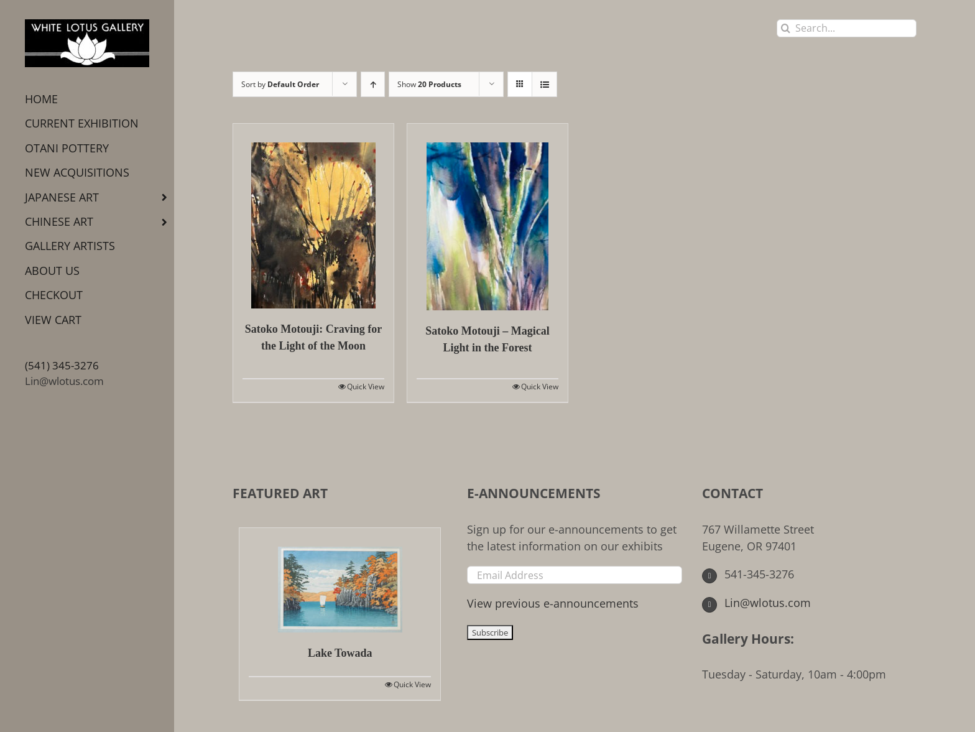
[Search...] (847, 28)
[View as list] (544, 84)
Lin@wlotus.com (64, 381)
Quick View (365, 386)
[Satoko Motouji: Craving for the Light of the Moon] (313, 216)
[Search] (786, 28)
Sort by (280, 84)
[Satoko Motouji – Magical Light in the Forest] (487, 217)
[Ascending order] (373, 84)
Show (429, 84)
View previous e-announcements (553, 603)
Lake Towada (340, 653)
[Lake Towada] (339, 580)
